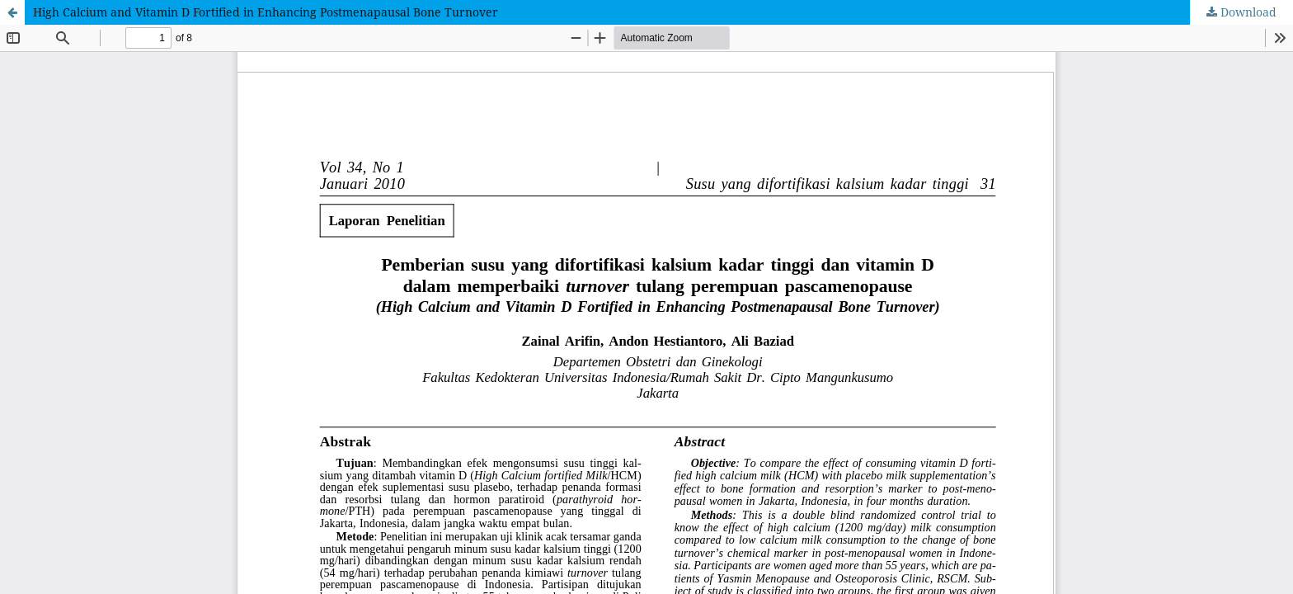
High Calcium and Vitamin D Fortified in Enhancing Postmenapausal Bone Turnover (265, 12)
